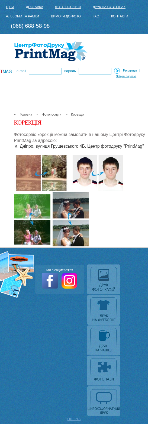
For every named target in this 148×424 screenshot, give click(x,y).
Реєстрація (130, 70)
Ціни (10, 7)
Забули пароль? (126, 76)
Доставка (34, 7)
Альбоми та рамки (22, 16)
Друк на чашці (104, 341)
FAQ (96, 16)
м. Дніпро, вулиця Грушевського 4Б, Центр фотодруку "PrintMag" (79, 146)
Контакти (119, 16)
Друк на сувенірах (109, 7)
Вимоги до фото (66, 16)
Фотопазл (104, 371)
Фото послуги (68, 7)
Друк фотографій (104, 280)
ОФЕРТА (74, 419)
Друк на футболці (104, 310)
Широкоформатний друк (104, 401)
